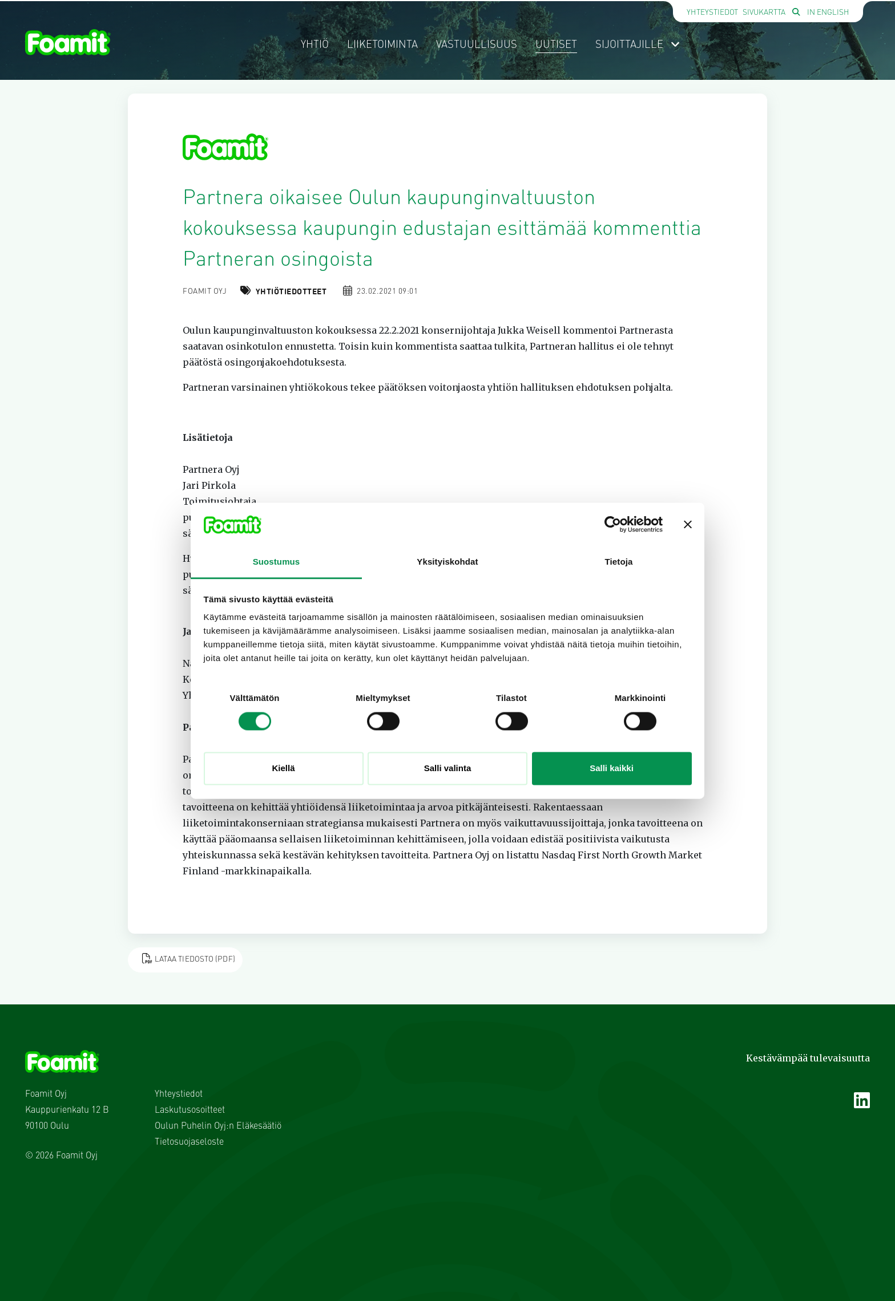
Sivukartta (764, 13)
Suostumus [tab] (276, 562)
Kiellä (283, 768)
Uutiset (556, 45)
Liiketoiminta (382, 45)
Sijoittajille (637, 45)
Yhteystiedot (712, 13)
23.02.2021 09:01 (387, 291)
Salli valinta (447, 768)
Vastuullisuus (476, 45)
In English (828, 13)
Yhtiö (315, 45)
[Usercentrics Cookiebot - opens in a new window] (613, 524)
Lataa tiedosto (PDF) (188, 958)
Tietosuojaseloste (189, 1142)
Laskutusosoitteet (190, 1110)
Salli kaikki (612, 768)
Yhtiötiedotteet (291, 291)
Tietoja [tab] (619, 562)
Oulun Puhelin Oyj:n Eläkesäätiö (218, 1126)
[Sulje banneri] (688, 524)
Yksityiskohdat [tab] (447, 562)
